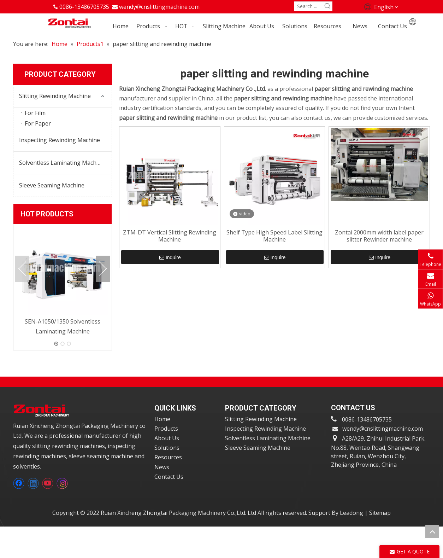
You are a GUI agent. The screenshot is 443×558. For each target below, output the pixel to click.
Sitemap (380, 513)
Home (162, 419)
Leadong (351, 513)
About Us (166, 438)
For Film (35, 113)
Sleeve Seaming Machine (51, 185)
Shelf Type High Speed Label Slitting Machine (274, 236)
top (432, 531)
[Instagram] (62, 483)
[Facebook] (18, 483)
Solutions (166, 448)
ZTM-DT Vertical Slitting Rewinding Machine (169, 236)
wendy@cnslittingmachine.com (159, 7)
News (161, 467)
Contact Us (168, 477)
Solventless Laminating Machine (62, 163)
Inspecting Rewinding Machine (59, 140)
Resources (168, 457)
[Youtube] (47, 483)
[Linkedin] (33, 483)
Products (166, 428)
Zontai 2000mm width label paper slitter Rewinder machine (379, 236)
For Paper (38, 123)
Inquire (170, 257)
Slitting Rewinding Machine (55, 96)
